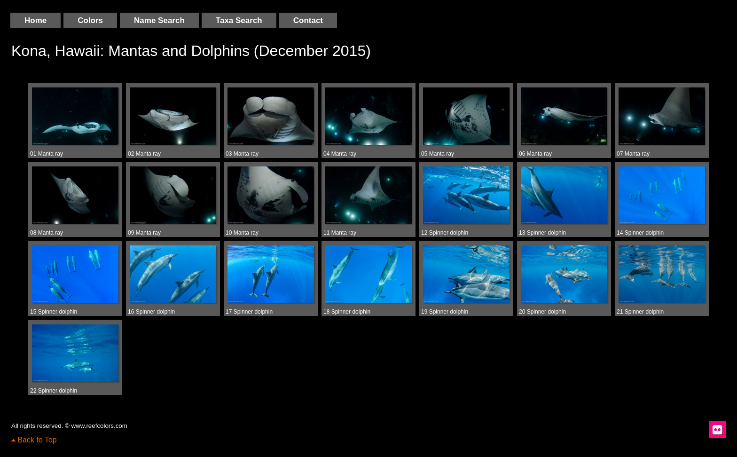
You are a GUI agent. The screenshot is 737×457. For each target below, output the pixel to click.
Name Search (159, 20)
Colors (90, 20)
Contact (308, 20)
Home (35, 20)
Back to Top (34, 440)
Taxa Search (239, 20)
